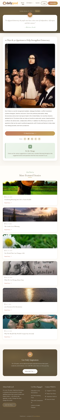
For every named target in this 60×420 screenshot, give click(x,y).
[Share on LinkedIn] (32, 138)
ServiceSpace (36, 416)
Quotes (38, 3)
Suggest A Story (50, 390)
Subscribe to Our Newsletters (35, 391)
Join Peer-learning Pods (36, 396)
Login (44, 3)
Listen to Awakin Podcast (35, 406)
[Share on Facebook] (24, 138)
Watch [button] (29, 3)
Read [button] (22, 3)
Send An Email (50, 399)
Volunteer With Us (51, 396)
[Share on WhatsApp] (35, 138)
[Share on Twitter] (28, 138)
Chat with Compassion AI (37, 401)
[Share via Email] (39, 138)
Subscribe (53, 3)
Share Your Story (50, 393)
